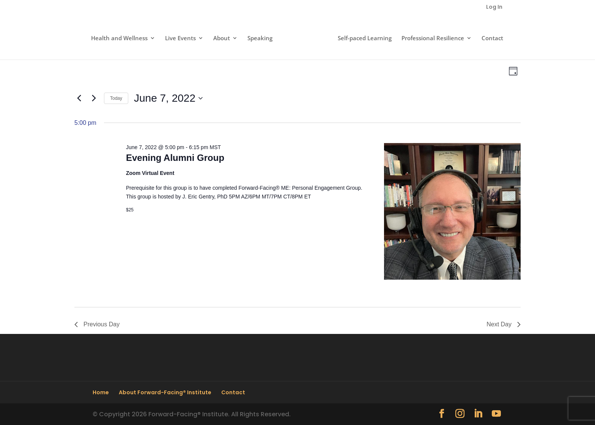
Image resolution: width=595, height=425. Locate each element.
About (221, 38)
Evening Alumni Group (175, 158)
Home (101, 392)
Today (116, 98)
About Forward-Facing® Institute (165, 392)
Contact (492, 38)
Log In (494, 7)
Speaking (259, 38)
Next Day (503, 324)
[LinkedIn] (478, 414)
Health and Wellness (119, 38)
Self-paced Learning (365, 38)
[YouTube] (496, 414)
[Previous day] (78, 98)
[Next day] (93, 98)
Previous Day (97, 324)
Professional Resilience (432, 38)
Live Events (180, 38)
